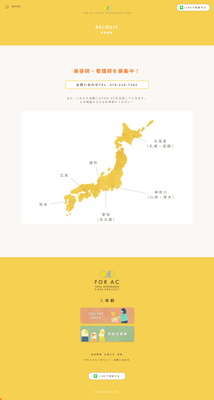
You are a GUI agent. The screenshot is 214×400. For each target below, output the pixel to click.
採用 (120, 354)
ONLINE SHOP (96, 316)
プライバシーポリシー (97, 359)
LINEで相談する (193, 7)
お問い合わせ (122, 359)
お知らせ (109, 354)
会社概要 (96, 354)
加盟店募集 (118, 333)
